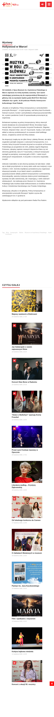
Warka (21, 232)
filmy (7, 232)
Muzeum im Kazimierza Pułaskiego (36, 232)
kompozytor (14, 232)
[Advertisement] (27, 217)
